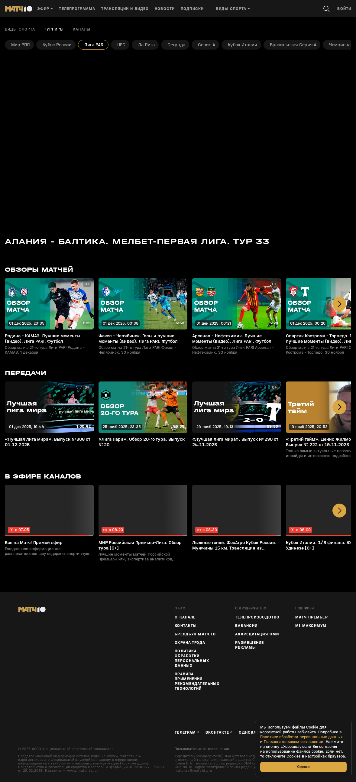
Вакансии (246, 625)
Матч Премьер (311, 617)
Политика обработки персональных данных (192, 658)
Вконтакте (217, 732)
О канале (185, 617)
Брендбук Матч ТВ (195, 634)
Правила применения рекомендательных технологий (197, 681)
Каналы (81, 29)
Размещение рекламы (249, 645)
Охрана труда (190, 642)
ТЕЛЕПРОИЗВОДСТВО (257, 617)
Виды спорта (20, 29)
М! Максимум (310, 625)
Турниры (54, 29)
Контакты (186, 625)
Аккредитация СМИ (257, 634)
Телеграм (185, 732)
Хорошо (303, 766)
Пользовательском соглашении (293, 741)
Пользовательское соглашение (202, 749)
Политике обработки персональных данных (301, 737)
